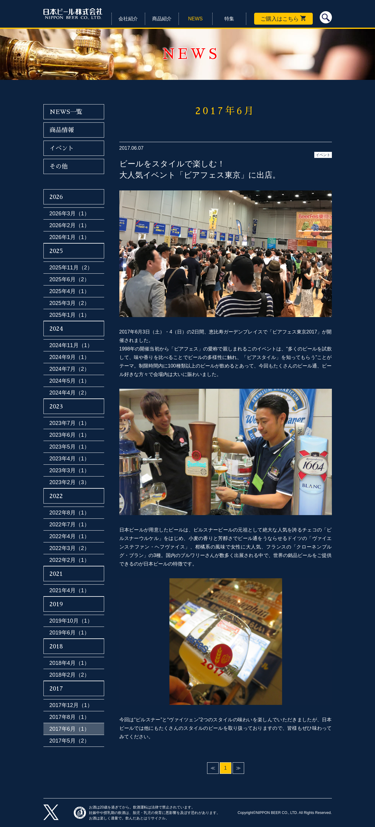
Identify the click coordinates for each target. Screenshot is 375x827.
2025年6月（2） (69, 279)
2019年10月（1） (71, 621)
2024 (56, 329)
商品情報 (61, 130)
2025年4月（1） (69, 291)
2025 (56, 251)
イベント (323, 155)
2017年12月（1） (71, 705)
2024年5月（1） (69, 381)
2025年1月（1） (69, 315)
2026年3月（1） (69, 213)
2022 (56, 496)
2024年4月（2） (69, 393)
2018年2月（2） (69, 675)
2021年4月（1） (69, 590)
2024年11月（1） (71, 345)
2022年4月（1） (69, 536)
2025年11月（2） (71, 268)
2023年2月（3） (69, 482)
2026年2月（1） (69, 225)
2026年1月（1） (69, 237)
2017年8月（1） (69, 717)
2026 (56, 197)
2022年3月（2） (69, 548)
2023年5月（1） (69, 447)
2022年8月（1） (69, 513)
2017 (56, 688)
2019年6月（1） (69, 633)
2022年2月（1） (69, 560)
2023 (56, 406)
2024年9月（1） (69, 357)
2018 (56, 646)
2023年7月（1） (69, 423)
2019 (56, 604)
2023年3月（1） (69, 470)
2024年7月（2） (69, 369)
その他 (58, 166)
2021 (56, 574)
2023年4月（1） (69, 459)
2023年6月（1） (69, 435)
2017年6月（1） (69, 729)
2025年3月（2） (69, 303)
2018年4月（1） (69, 663)
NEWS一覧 (65, 112)
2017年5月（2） (69, 741)
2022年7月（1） (69, 524)
